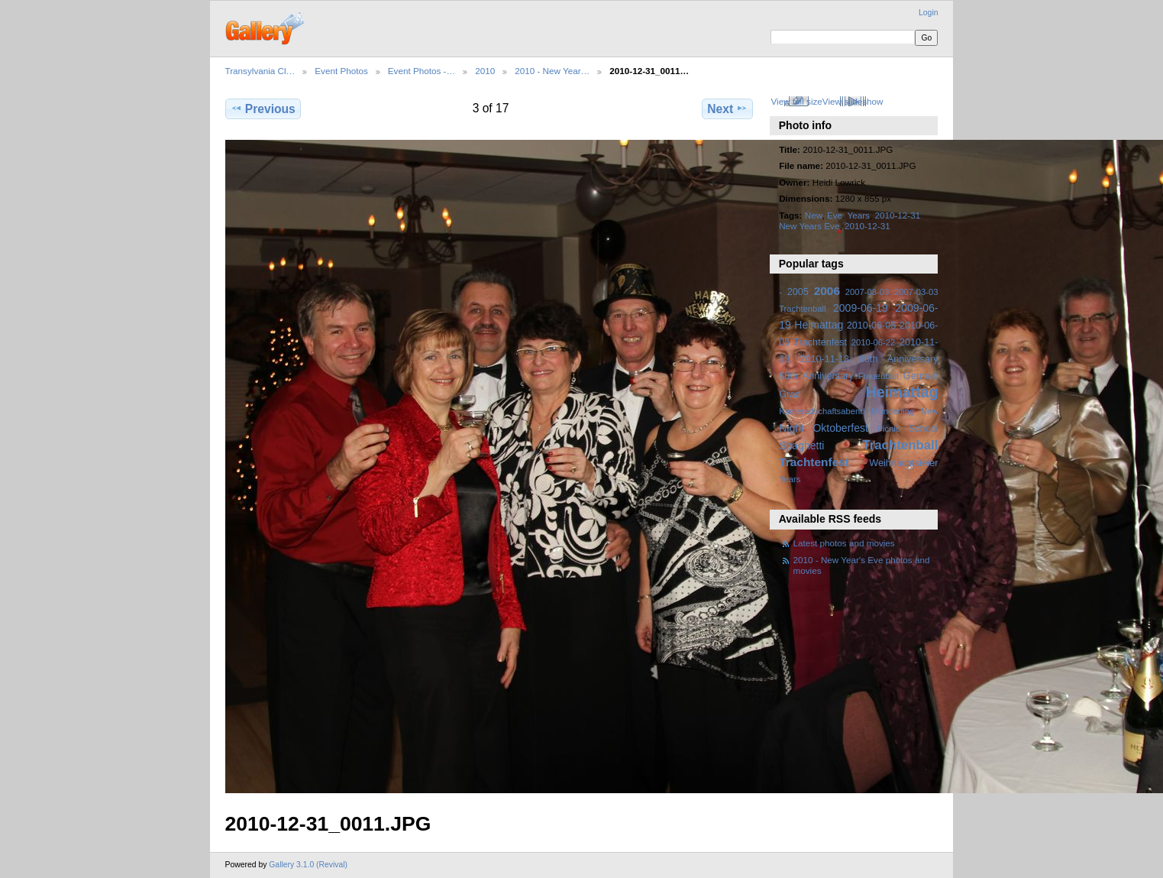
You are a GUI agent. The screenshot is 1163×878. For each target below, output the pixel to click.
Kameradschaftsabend (821, 411)
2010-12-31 (867, 226)
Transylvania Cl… (260, 71)
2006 (827, 290)
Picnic (888, 428)
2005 (798, 292)
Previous (263, 108)
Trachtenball (900, 445)
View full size (796, 101)
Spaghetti (801, 445)
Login (928, 12)
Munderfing (892, 411)
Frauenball (878, 376)
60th (788, 376)
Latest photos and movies (844, 543)
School (923, 428)
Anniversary (828, 376)
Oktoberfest (840, 428)
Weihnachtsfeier (903, 463)
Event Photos (341, 71)
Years (858, 215)
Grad (789, 394)
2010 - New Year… (552, 71)
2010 (485, 71)
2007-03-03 (867, 291)
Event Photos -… (421, 71)
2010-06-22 (873, 342)
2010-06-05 (871, 325)
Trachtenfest (814, 461)
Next (727, 108)
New (813, 215)
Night (791, 428)
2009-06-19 (860, 308)
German (920, 376)
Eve (834, 215)
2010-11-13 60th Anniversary (869, 359)
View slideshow (853, 101)
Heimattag (902, 392)
